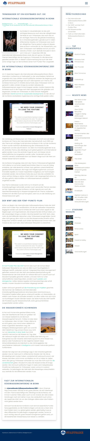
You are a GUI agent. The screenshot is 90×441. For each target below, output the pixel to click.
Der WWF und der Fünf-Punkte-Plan (76, 26)
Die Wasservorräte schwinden (74, 30)
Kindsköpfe (74, 190)
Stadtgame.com (27, 432)
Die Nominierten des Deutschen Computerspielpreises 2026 (77, 136)
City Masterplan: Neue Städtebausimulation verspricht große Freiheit (77, 167)
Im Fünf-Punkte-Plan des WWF (13, 266)
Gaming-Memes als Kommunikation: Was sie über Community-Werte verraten (76, 180)
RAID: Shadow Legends (75, 85)
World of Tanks (75, 54)
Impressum (5, 432)
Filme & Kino (74, 229)
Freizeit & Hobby (76, 240)
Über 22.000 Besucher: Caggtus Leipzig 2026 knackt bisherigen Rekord (76, 113)
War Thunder (75, 67)
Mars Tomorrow (76, 73)
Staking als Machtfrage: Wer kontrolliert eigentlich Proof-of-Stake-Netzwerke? (76, 148)
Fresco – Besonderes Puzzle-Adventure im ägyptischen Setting (76, 125)
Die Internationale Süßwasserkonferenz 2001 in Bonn (77, 20)
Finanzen (73, 223)
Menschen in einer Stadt (16, 332)
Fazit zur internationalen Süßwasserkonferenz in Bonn (76, 36)
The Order (74, 159)
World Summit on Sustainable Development (27, 94)
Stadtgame (26, 345)
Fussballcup (74, 79)
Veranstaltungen (76, 251)
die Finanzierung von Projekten (35, 288)
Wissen (73, 246)
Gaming (73, 217)
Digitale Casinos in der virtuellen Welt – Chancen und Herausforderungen (77, 198)
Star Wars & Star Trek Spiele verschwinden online (76, 103)
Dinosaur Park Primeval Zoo (75, 60)
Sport (72, 234)
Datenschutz (12, 432)
